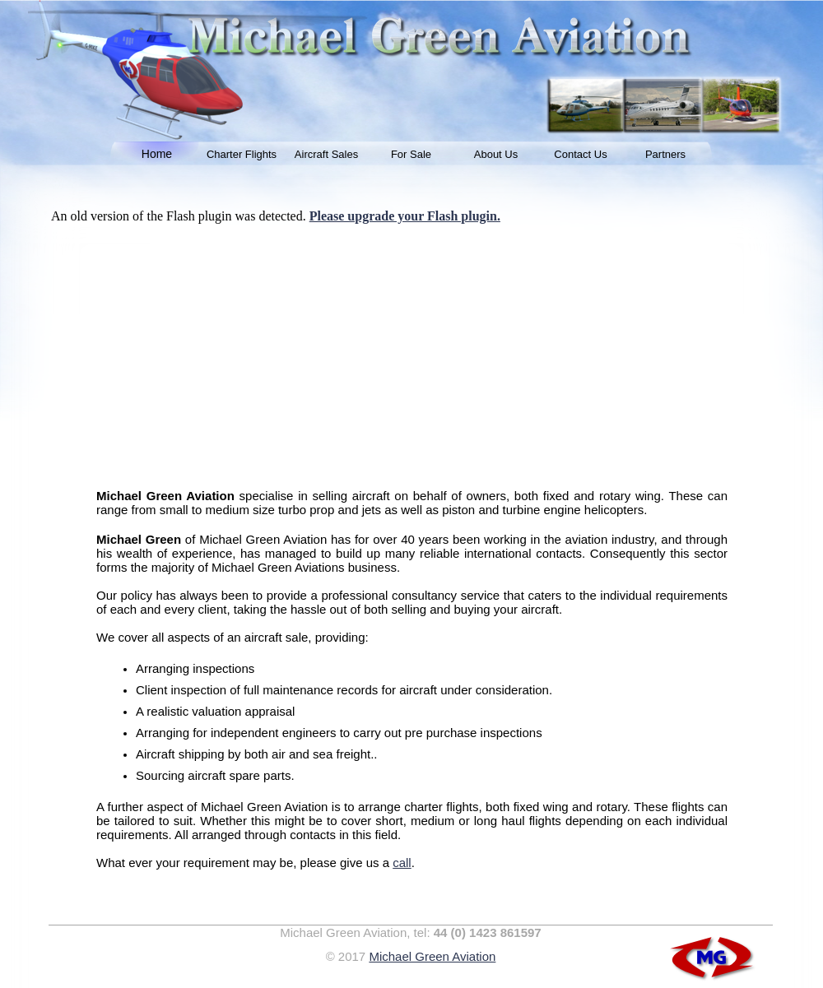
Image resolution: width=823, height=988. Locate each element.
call (402, 863)
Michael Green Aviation (432, 956)
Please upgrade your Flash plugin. (404, 216)
